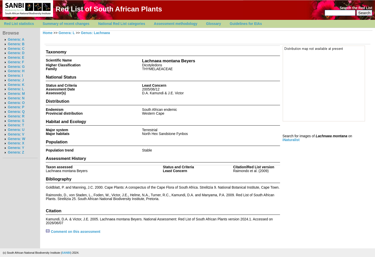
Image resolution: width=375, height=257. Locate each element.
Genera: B (16, 44)
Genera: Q (16, 112)
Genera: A (16, 39)
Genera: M (16, 94)
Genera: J (16, 80)
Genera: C (16, 49)
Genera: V (16, 134)
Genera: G (16, 67)
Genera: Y (16, 148)
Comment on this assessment (73, 232)
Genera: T (16, 125)
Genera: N (16, 98)
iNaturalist (291, 140)
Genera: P (16, 107)
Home (48, 33)
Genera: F (16, 62)
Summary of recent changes (66, 24)
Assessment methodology (175, 24)
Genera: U (16, 130)
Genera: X (16, 143)
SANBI (66, 252)
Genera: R (16, 116)
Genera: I (15, 76)
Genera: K (16, 85)
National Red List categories (121, 24)
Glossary (213, 24)
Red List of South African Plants (109, 9)
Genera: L (16, 89)
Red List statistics (19, 24)
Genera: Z (16, 152)
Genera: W (16, 139)
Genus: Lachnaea (95, 33)
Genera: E (16, 57)
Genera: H (16, 71)
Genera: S (16, 121)
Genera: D (16, 53)
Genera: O (16, 103)
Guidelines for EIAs (246, 24)
